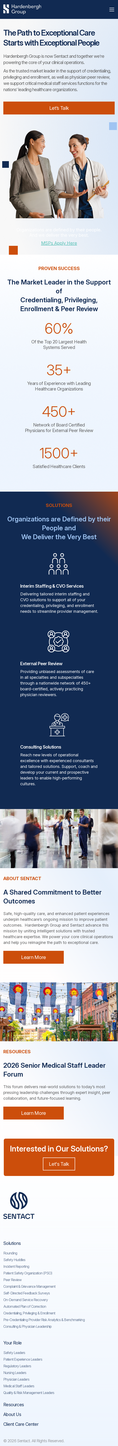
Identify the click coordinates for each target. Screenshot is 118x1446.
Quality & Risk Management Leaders (28, 1392)
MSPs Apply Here (59, 243)
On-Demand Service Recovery (25, 1300)
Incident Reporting (16, 1266)
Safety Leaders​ (14, 1352)
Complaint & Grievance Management (29, 1286)
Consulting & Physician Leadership (27, 1326)
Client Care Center (20, 1424)
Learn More (33, 957)
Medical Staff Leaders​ (18, 1386)
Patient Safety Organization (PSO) (27, 1273)
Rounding (10, 1253)
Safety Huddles (14, 1260)
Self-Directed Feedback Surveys (26, 1293)
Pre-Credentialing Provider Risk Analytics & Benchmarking (44, 1320)
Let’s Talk (59, 108)
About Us (12, 1414)
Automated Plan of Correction (24, 1306)
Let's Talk (59, 1164)
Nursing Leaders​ (14, 1372)
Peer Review (12, 1280)
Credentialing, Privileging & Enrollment (29, 1313)
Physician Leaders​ (16, 1379)
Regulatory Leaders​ (17, 1366)
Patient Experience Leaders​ (22, 1359)
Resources (13, 1404)
